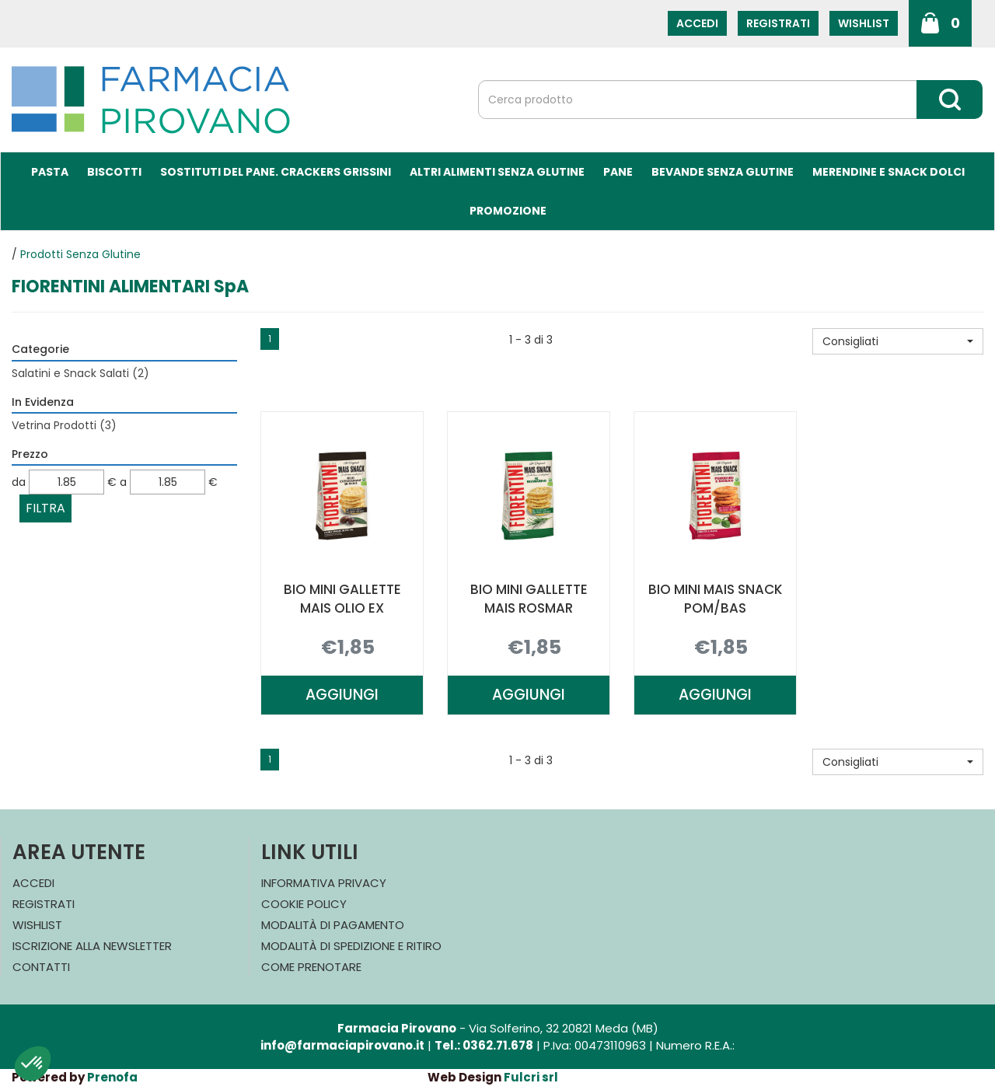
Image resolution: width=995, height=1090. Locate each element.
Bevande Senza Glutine (722, 172)
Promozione (508, 210)
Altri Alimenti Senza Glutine (497, 172)
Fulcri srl (531, 1077)
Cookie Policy (304, 904)
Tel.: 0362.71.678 (484, 1045)
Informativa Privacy (323, 883)
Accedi (697, 23)
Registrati (778, 23)
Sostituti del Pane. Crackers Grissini (275, 172)
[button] (897, 341)
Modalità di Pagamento (332, 925)
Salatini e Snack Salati (80, 373)
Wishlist (863, 23)
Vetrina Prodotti (64, 425)
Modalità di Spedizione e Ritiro (351, 946)
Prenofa (112, 1077)
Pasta (49, 172)
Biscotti (114, 172)
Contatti (41, 967)
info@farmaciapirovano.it (342, 1045)
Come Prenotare (311, 967)
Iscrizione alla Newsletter (92, 946)
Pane (618, 172)
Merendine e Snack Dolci (888, 172)
